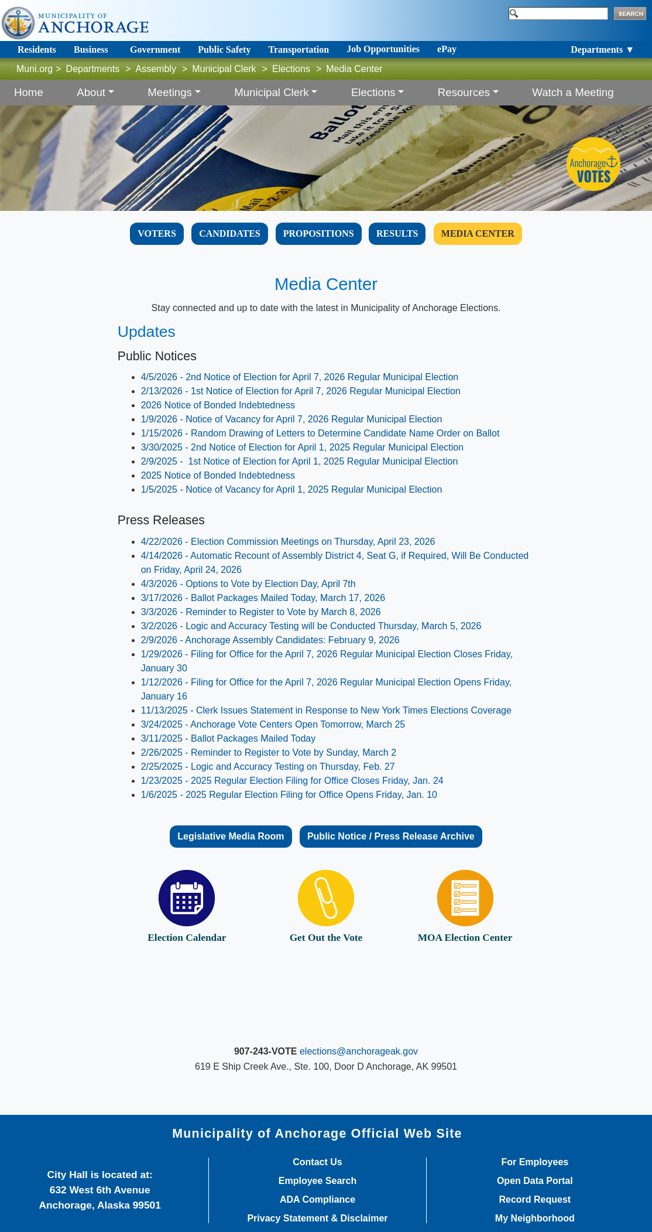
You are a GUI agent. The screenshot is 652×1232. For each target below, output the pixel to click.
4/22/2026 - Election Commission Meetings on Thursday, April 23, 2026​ (288, 542)
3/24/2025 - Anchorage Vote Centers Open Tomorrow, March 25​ (273, 724)
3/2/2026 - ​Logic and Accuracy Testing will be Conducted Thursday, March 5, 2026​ (311, 626)
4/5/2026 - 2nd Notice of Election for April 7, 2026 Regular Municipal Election (300, 377)
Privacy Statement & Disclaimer (317, 1218)
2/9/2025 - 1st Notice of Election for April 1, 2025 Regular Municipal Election (299, 461)
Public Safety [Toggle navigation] (224, 49)
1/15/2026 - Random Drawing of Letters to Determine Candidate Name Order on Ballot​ (320, 433)
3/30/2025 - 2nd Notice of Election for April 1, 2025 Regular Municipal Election (302, 447)
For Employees (534, 1162)
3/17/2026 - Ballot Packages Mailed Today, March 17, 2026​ (263, 598)
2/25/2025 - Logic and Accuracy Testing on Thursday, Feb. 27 (268, 767)
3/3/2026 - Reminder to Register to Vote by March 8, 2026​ (261, 612)
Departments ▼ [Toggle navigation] (602, 49)
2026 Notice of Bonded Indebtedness (218, 405)
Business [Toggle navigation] (91, 49)
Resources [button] (464, 92)
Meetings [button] (169, 92)
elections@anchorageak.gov (359, 1051)
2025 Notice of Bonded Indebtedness (218, 475)
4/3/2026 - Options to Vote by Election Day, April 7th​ (248, 584)
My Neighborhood (535, 1218)
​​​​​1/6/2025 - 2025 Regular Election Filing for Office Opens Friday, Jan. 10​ (289, 795)
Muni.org (34, 69)
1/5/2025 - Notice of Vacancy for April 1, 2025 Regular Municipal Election (291, 489)
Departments (93, 69)
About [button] (91, 92)
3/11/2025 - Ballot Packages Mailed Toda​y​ (228, 738)
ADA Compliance (317, 1199)
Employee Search (317, 1181)
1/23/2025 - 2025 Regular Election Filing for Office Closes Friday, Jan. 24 (292, 781)
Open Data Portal (535, 1181)
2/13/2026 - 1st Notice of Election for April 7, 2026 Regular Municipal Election (301, 391)
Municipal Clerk (224, 69)
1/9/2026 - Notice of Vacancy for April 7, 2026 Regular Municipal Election (291, 419)
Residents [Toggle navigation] (37, 49)
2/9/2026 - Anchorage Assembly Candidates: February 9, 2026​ (270, 640)
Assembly (156, 69)
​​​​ (477, 233)
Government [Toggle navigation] (155, 49)
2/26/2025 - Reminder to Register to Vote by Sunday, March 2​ (268, 752)
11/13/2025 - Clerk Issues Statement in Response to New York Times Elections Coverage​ (326, 710)
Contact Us (317, 1162)
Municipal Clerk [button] (271, 92)
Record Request (535, 1199)
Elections (291, 69)
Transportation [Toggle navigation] (298, 49)
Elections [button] (373, 92)
